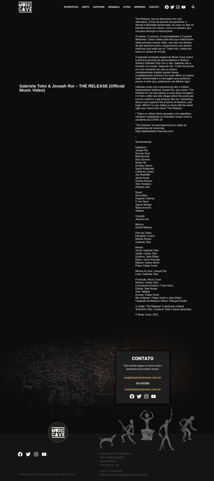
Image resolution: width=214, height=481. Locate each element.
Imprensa (139, 7)
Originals (114, 7)
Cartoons (98, 7)
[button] (193, 7)
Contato (154, 7)
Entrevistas (71, 7)
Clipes (127, 7)
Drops (85, 7)
